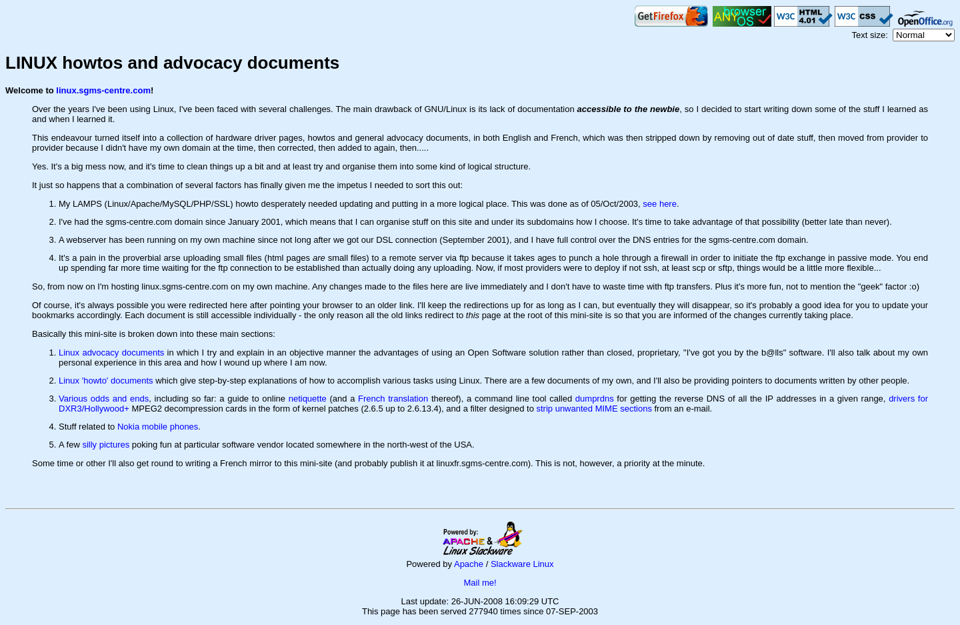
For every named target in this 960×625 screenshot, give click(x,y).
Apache (468, 564)
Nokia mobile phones (157, 427)
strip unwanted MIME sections (593, 409)
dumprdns (594, 399)
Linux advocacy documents (111, 353)
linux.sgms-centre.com (103, 90)
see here (660, 204)
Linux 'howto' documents (106, 381)
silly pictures (105, 445)
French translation (393, 399)
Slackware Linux (522, 564)
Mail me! (479, 583)
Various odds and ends (104, 399)
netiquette (308, 399)
